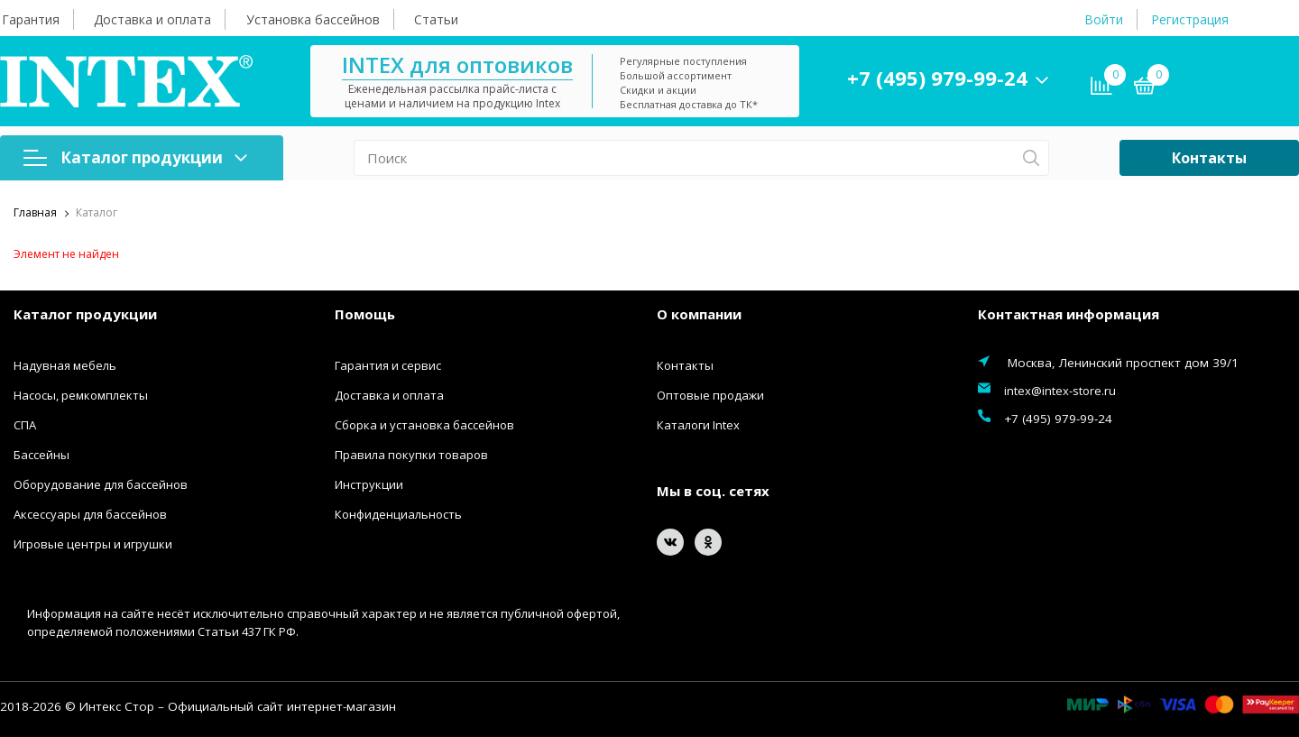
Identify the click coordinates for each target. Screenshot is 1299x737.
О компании (699, 314)
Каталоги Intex (698, 425)
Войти (1103, 19)
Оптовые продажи (710, 395)
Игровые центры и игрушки (93, 544)
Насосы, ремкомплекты (81, 395)
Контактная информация (1068, 314)
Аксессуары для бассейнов (90, 514)
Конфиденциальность (398, 514)
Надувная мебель (65, 365)
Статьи (436, 19)
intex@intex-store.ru (1060, 390)
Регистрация (1190, 19)
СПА (25, 425)
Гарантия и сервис (388, 365)
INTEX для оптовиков (457, 64)
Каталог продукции (135, 157)
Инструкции (369, 484)
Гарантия (31, 19)
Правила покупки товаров (411, 455)
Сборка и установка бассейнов (424, 425)
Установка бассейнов (313, 19)
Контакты (1209, 158)
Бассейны (41, 455)
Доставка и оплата (152, 19)
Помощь (365, 314)
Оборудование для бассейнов (101, 484)
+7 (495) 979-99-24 (937, 77)
